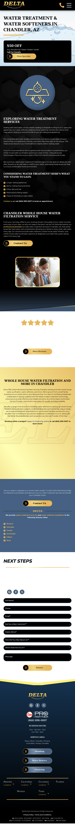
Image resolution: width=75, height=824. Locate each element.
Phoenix (9, 524)
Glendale (10, 528)
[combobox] (37, 624)
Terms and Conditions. (43, 815)
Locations (7, 785)
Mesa (8, 541)
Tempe (9, 531)
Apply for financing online (38, 422)
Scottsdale (11, 534)
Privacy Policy (28, 815)
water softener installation (53, 516)
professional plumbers (13, 227)
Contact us (8, 202)
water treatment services (26, 516)
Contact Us (20, 244)
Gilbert (9, 538)
